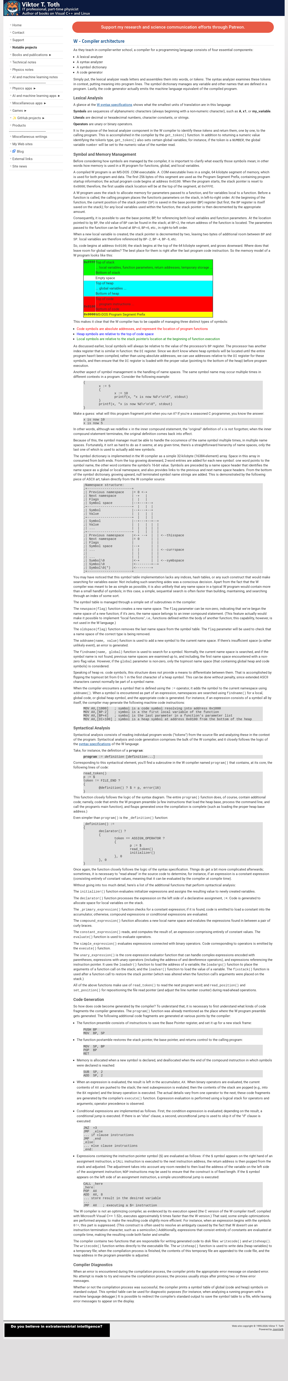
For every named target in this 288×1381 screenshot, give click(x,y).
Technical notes (24, 62)
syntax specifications (95, 765)
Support (18, 40)
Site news (19, 166)
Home (17, 25)
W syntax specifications (114, 105)
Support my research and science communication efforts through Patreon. (173, 27)
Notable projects (24, 47)
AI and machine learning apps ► (36, 96)
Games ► (19, 111)
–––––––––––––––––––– (27, 83)
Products (19, 125)
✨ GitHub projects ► (28, 118)
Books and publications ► (32, 55)
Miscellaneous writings (29, 137)
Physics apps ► (24, 88)
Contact (18, 33)
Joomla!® (278, 1371)
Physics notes (23, 70)
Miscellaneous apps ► (29, 103)
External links (22, 159)
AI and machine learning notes (35, 77)
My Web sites (22, 144)
